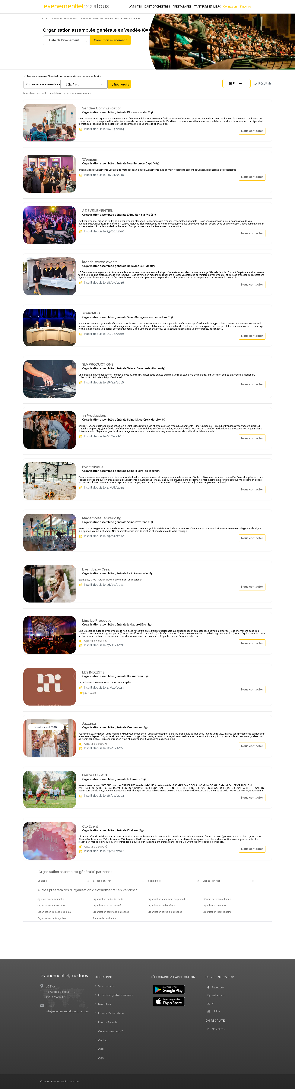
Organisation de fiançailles (51, 918)
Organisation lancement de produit (166, 899)
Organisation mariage (214, 905)
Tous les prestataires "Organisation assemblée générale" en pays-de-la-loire (62, 76)
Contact (103, 1040)
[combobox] (84, 84)
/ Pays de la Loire (121, 18)
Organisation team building (217, 912)
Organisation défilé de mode (108, 899)
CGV (101, 1058)
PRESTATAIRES (182, 6)
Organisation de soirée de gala (54, 912)
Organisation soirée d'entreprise (165, 912)
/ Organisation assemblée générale (95, 18)
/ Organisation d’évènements (63, 18)
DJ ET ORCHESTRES (157, 6)
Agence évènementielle (50, 899)
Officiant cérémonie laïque (217, 899)
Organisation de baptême (161, 905)
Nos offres (104, 1004)
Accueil (45, 18)
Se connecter (107, 986)
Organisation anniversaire (51, 905)
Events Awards (107, 1022)
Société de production (104, 918)
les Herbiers (154, 881)
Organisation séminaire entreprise (111, 912)
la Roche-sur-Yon (102, 881)
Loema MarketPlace (111, 1013)
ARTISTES (135, 6)
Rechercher (120, 84)
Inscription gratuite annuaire (116, 995)
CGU (101, 1049)
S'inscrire (245, 6)
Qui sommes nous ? (110, 1031)
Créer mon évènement (110, 40)
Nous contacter (252, 131)
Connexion (230, 6)
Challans (42, 881)
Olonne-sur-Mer (211, 881)
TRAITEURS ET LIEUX (207, 6)
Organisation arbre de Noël (107, 905)
